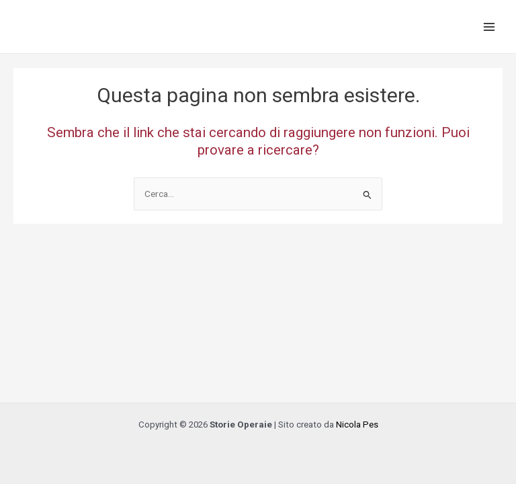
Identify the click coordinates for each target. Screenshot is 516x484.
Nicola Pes (357, 424)
